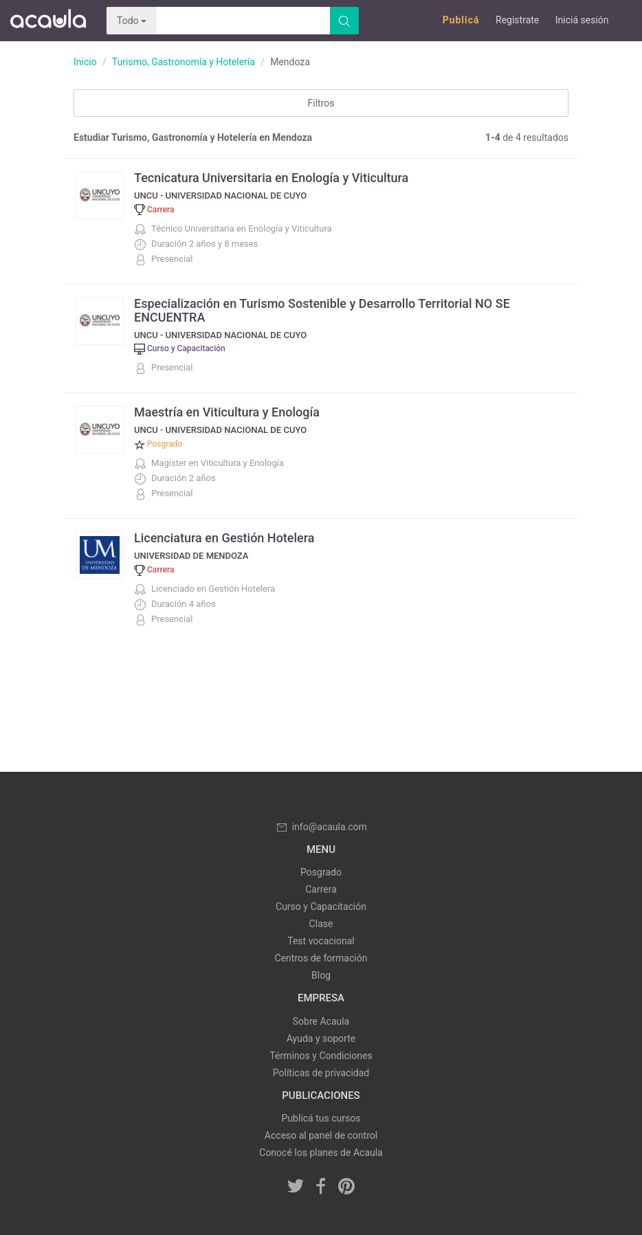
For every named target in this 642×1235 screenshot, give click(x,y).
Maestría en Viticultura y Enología (227, 412)
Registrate (517, 19)
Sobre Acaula (321, 1021)
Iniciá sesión (582, 19)
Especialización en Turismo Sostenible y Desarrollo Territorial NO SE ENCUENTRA (322, 310)
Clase (321, 923)
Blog (321, 975)
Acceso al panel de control (321, 1135)
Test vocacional (320, 940)
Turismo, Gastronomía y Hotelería (183, 61)
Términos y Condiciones (320, 1055)
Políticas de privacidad (321, 1072)
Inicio (85, 61)
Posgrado (321, 872)
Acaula (48, 20)
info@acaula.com (321, 826)
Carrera (321, 889)
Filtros (321, 103)
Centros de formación (321, 958)
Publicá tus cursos (321, 1118)
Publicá (461, 19)
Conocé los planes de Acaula (320, 1152)
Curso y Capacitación (321, 906)
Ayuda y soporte (321, 1038)
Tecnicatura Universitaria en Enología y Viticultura (271, 177)
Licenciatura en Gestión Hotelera (224, 538)
